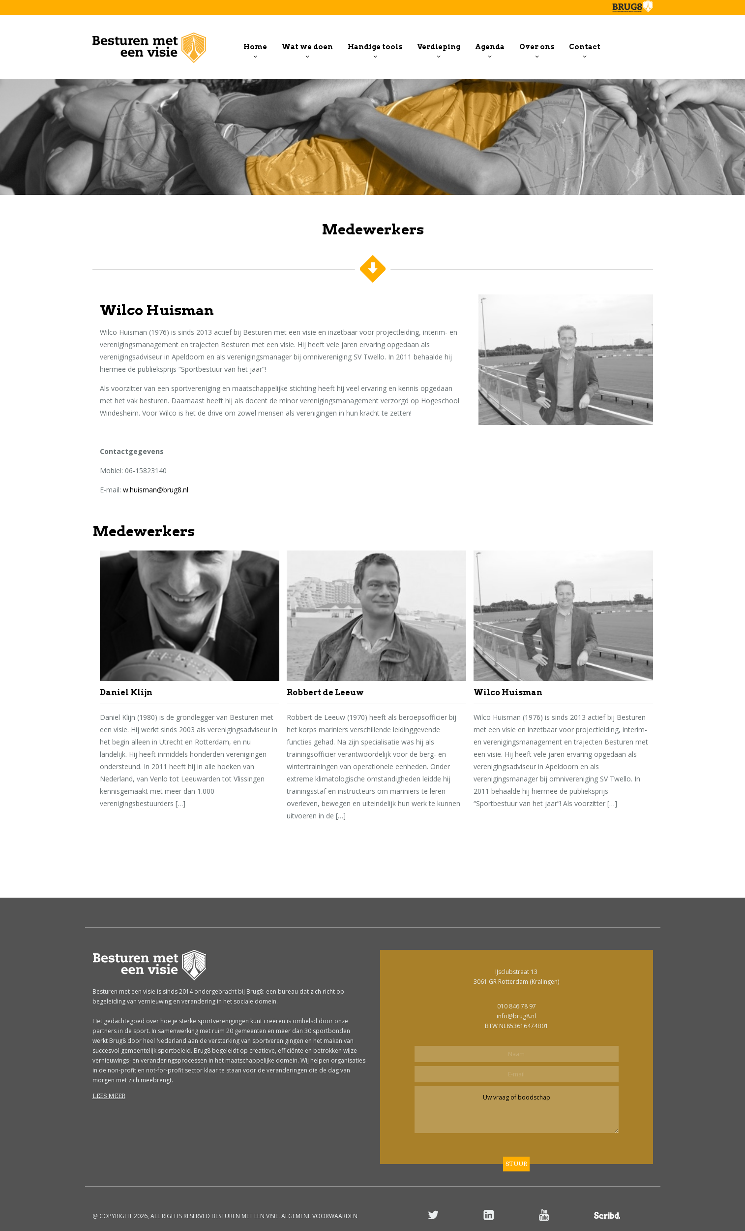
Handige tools (375, 47)
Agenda (490, 47)
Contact (584, 47)
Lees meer (108, 1096)
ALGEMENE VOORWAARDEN (319, 1216)
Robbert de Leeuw (325, 692)
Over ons (536, 47)
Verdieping (438, 47)
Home (255, 47)
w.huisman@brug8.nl (155, 489)
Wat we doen (307, 47)
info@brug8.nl (516, 1016)
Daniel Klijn (126, 692)
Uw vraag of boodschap (517, 1109)
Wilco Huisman (508, 692)
